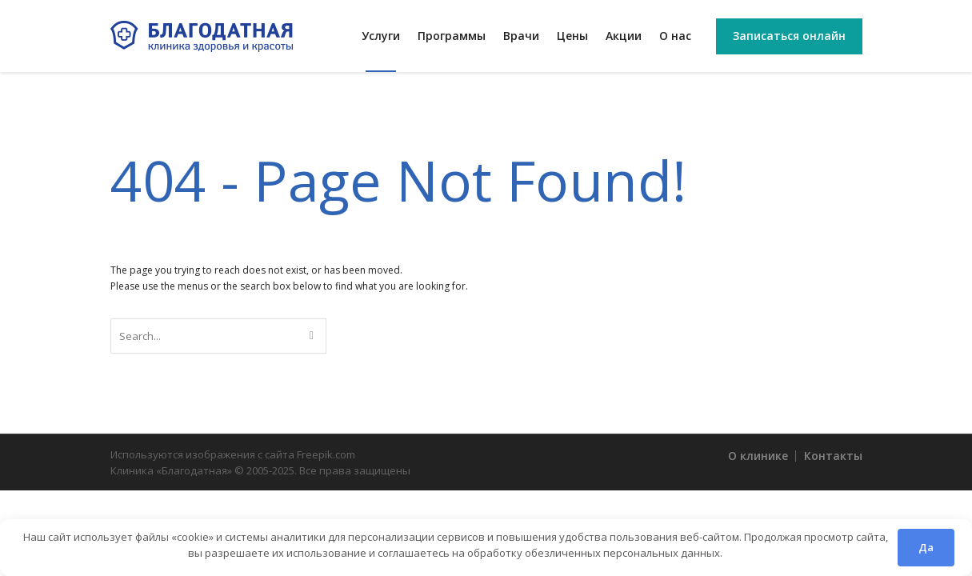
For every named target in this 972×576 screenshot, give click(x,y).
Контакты (833, 455)
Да (926, 547)
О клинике (758, 455)
